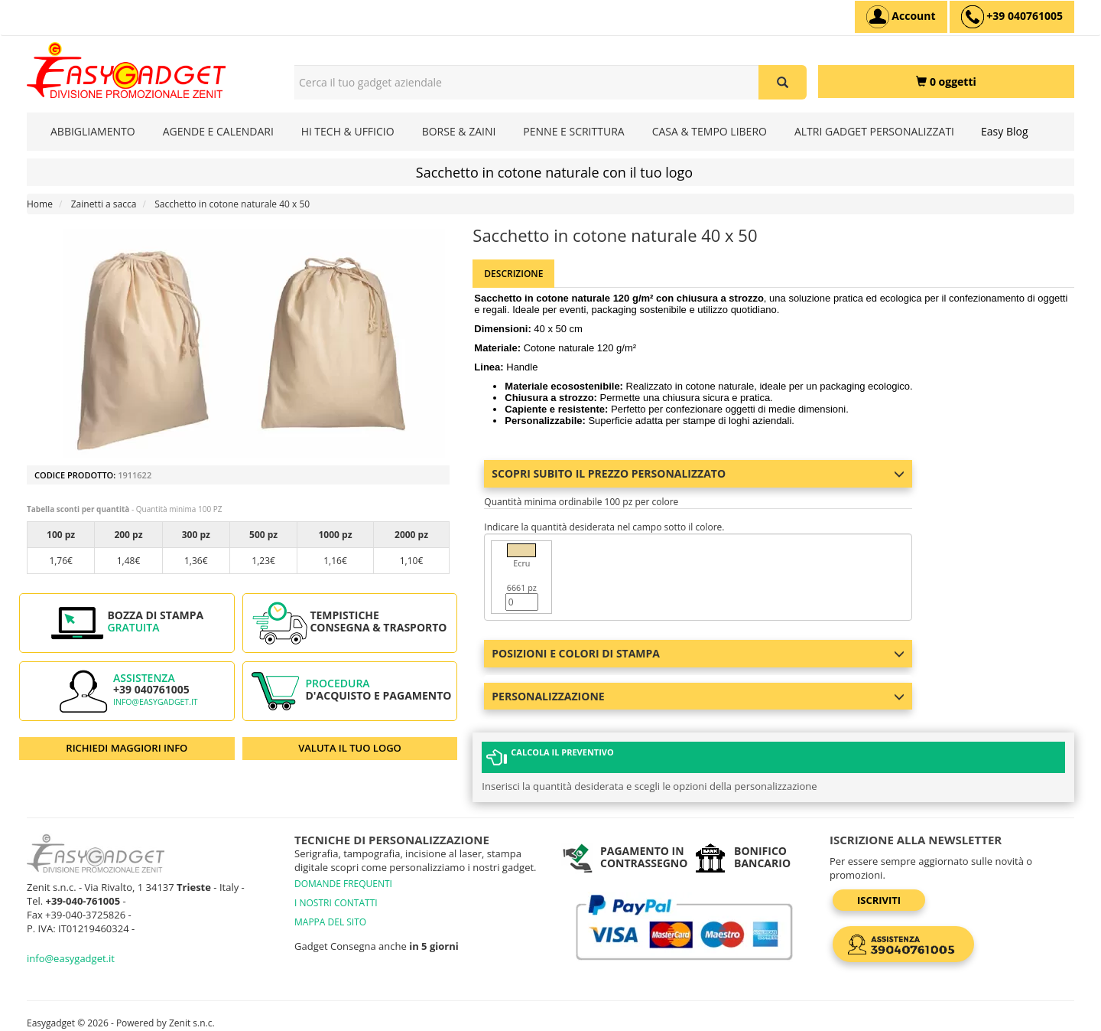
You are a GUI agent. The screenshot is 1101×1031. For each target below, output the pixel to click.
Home (40, 203)
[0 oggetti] (946, 81)
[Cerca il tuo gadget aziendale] (782, 82)
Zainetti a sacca (104, 203)
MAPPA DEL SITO (330, 915)
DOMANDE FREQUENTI (343, 876)
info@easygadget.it (155, 702)
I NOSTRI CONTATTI (336, 895)
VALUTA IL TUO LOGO (349, 748)
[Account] (901, 17)
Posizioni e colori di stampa (698, 653)
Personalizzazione (698, 696)
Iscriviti (879, 893)
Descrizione (513, 273)
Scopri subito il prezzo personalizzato (698, 473)
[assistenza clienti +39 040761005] (1012, 17)
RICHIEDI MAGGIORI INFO (126, 748)
